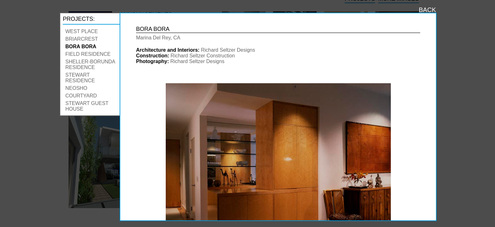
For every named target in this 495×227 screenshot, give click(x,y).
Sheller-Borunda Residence (90, 64)
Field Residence (87, 54)
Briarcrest (81, 39)
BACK (427, 9)
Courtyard (81, 95)
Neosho (76, 88)
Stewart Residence (80, 77)
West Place (81, 31)
